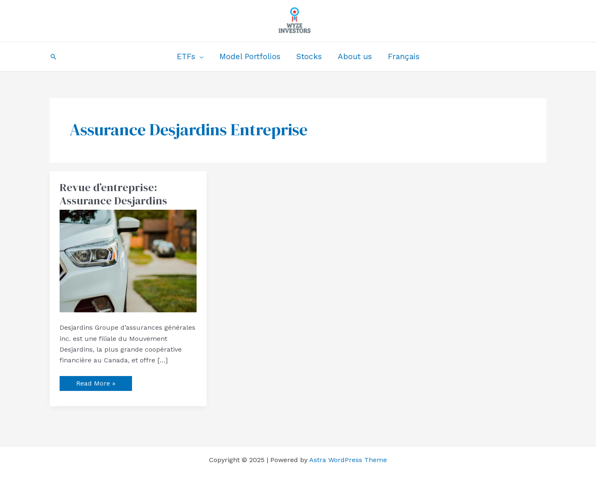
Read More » (95, 381)
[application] (199, 56)
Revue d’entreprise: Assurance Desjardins (113, 194)
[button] (53, 56)
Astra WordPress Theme (348, 460)
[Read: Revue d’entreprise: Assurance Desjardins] (128, 260)
